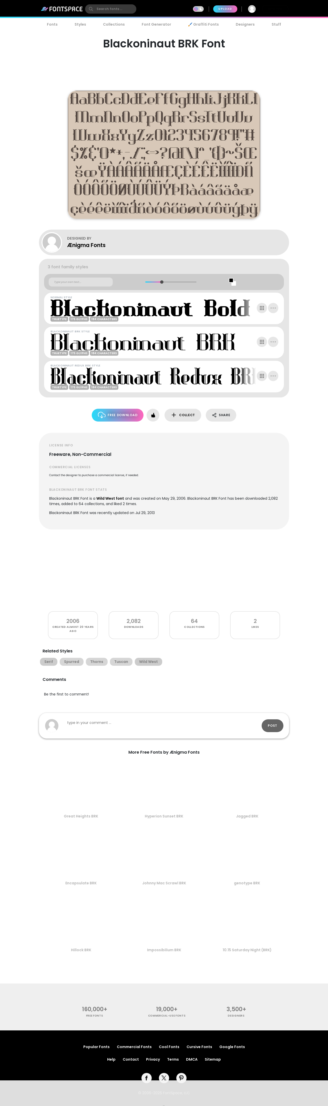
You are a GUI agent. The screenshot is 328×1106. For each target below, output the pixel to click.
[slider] (161, 282)
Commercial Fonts (134, 1046)
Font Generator (156, 24)
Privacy (153, 1059)
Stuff (276, 24)
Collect (183, 415)
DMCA (192, 1059)
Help (111, 1059)
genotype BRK (247, 883)
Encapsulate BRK (81, 883)
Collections (114, 24)
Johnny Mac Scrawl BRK (164, 883)
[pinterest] (181, 1078)
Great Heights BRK (81, 816)
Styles (80, 24)
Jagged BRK (247, 816)
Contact (131, 1059)
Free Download (118, 415)
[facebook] (146, 1078)
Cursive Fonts (199, 1046)
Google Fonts (232, 1046)
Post (272, 725)
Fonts (52, 24)
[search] (110, 9)
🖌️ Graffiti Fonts (203, 24)
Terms (173, 1059)
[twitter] (164, 1078)
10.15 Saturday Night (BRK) (247, 950)
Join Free (275, 9)
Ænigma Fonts (86, 245)
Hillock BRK (81, 950)
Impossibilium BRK (164, 950)
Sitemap (213, 1059)
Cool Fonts (169, 1046)
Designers (245, 24)
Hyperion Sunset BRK (164, 816)
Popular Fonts (96, 1046)
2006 (72, 621)
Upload (225, 9)
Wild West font (110, 498)
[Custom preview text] (81, 282)
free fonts (94, 1016)
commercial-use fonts (167, 1016)
